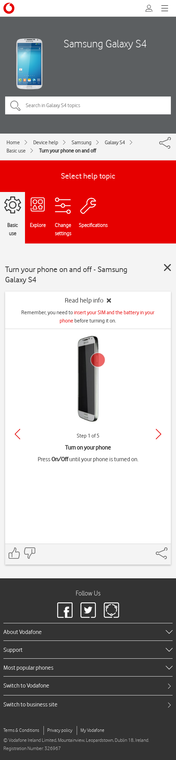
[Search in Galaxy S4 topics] (88, 105)
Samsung (81, 142)
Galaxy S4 (115, 142)
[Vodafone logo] (8, 8)
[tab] (88, 685)
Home (13, 142)
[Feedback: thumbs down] (29, 553)
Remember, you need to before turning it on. (87, 316)
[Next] (158, 434)
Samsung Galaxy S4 (105, 43)
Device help (45, 142)
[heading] (88, 632)
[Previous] (17, 434)
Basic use (16, 151)
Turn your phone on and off (67, 151)
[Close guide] (167, 267)
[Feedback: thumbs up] (14, 553)
